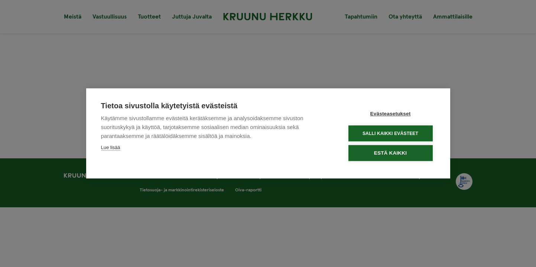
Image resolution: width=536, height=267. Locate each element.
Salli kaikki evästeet (390, 133)
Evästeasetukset (390, 113)
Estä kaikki (390, 153)
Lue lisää (110, 147)
